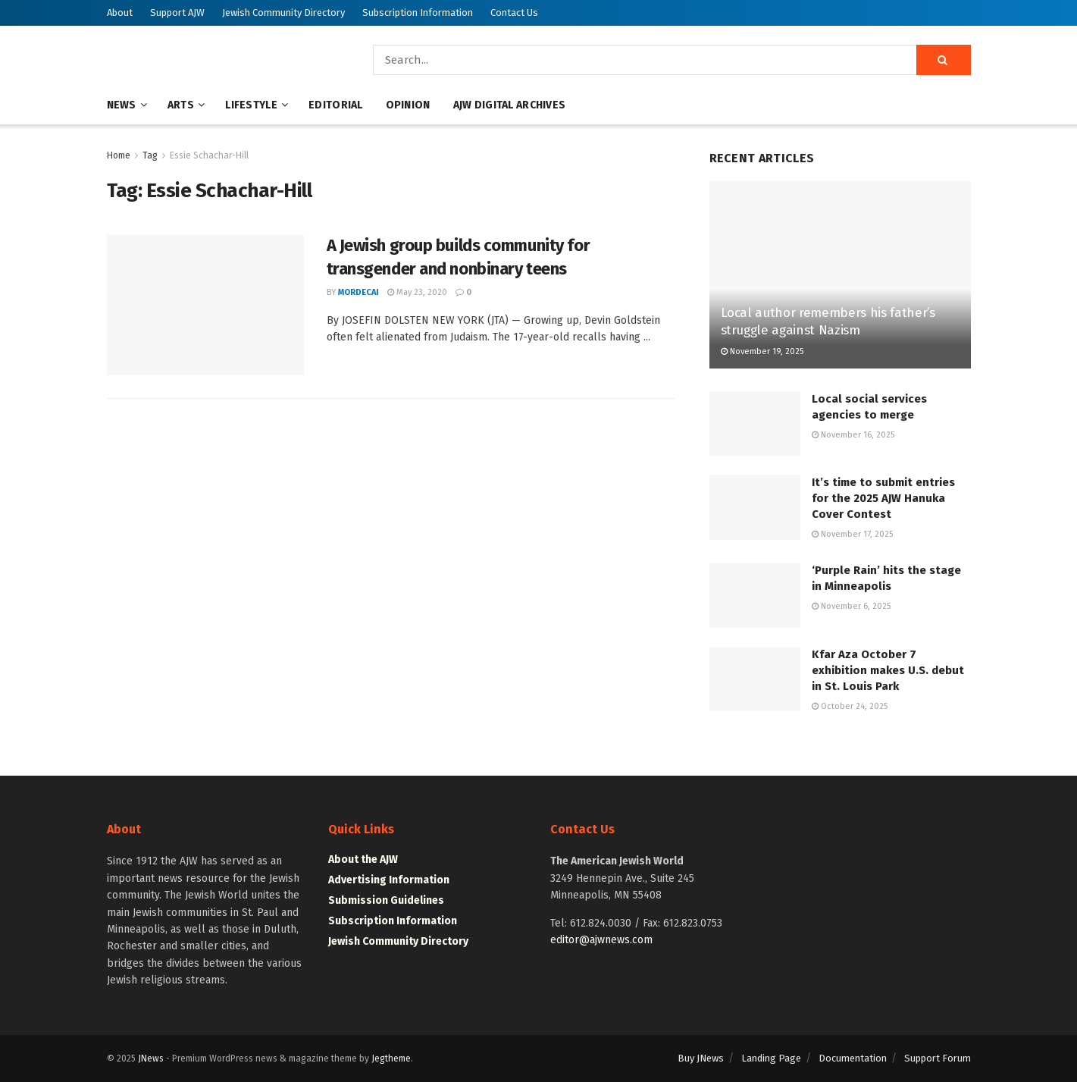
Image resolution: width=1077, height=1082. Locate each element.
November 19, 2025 (762, 351)
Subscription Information (417, 12)
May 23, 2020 (417, 292)
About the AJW (363, 859)
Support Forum (937, 1058)
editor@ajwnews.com (601, 939)
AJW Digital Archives (509, 105)
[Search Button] (943, 60)
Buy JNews (701, 1058)
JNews (151, 1058)
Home (118, 155)
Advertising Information (388, 879)
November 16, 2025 (853, 435)
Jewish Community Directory (283, 12)
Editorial (335, 105)
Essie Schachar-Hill (209, 155)
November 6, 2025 (851, 606)
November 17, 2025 (852, 534)
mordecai (358, 292)
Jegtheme (391, 1058)
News (121, 105)
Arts (180, 105)
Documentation (853, 1058)
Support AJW (177, 12)
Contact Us (514, 12)
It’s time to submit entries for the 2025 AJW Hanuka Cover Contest (883, 498)
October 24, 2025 (850, 706)
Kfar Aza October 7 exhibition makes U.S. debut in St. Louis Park (888, 670)
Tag (150, 155)
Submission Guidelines (386, 900)
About (120, 12)
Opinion (408, 105)
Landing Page (771, 1058)
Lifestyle (251, 105)
